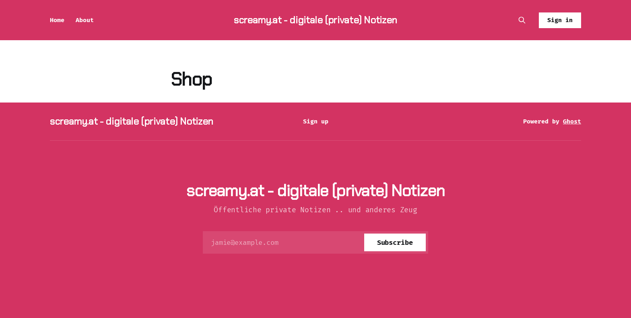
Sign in (560, 20)
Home (57, 20)
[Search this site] (522, 20)
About (85, 20)
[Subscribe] (395, 242)
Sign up (315, 121)
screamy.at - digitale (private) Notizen (315, 20)
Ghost (572, 121)
